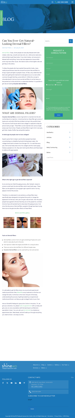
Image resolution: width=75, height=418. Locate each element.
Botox (48, 152)
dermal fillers (6, 53)
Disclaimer (50, 416)
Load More (50, 157)
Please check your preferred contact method (58, 81)
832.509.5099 (27, 310)
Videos (43, 368)
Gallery (57, 365)
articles (49, 137)
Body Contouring (52, 147)
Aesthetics (50, 132)
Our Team (65, 365)
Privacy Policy (58, 416)
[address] (37, 342)
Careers (49, 365)
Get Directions (36, 386)
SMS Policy (66, 416)
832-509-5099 (61, 2)
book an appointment (25, 306)
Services (35, 368)
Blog (48, 142)
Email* (30, 400)
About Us (36, 365)
